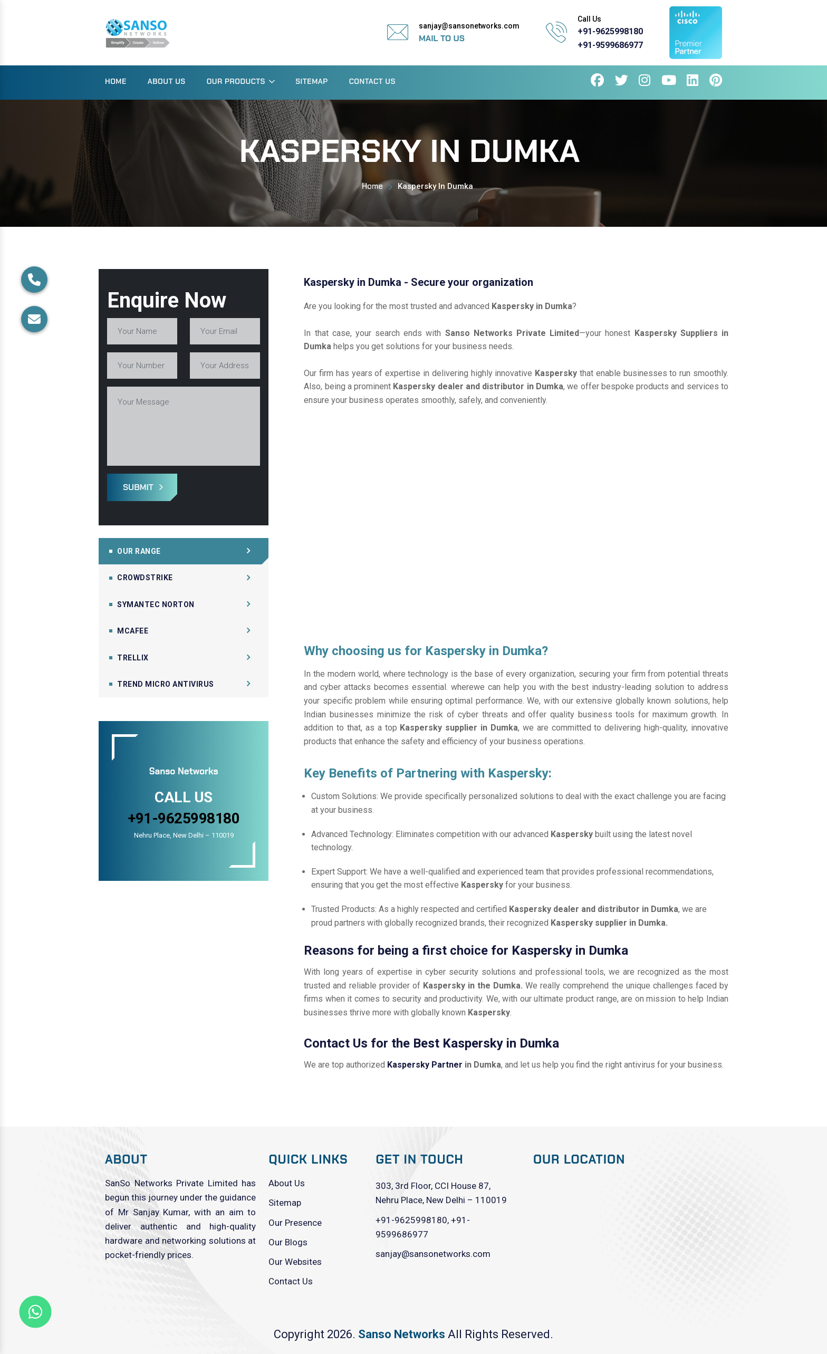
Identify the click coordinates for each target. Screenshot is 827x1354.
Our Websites (295, 1261)
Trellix (133, 658)
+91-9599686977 (610, 45)
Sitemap (311, 81)
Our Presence (295, 1222)
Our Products (236, 81)
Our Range (139, 551)
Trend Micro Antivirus (165, 684)
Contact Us (372, 81)
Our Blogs (287, 1242)
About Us (167, 81)
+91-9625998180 (610, 31)
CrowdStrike (145, 577)
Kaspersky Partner (425, 1065)
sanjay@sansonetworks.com (433, 1254)
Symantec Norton (156, 604)
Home (116, 81)
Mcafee (132, 631)
